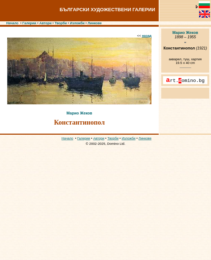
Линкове (95, 23)
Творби (60, 23)
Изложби (77, 23)
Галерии (29, 23)
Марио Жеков (79, 113)
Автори (45, 23)
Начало (12, 23)
